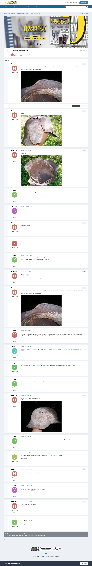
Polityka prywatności (45, 556)
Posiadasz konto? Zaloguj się (71, 2)
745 (14, 357)
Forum (20, 7)
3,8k (14, 201)
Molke (14, 330)
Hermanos (26, 54)
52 (14, 250)
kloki (14, 190)
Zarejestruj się (84, 2)
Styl (38, 556)
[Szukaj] (72, 7)
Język (34, 556)
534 (14, 74)
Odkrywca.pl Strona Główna (10, 6)
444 (14, 390)
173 (14, 463)
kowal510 (14, 239)
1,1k (14, 373)
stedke (14, 346)
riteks (14, 379)
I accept (84, 563)
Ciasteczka (57, 556)
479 (14, 341)
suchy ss (14, 206)
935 (14, 496)
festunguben (14, 363)
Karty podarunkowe (46, 6)
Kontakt (52, 556)
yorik (14, 485)
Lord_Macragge (14, 452)
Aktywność (26, 6)
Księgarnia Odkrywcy (36, 6)
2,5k (14, 217)
